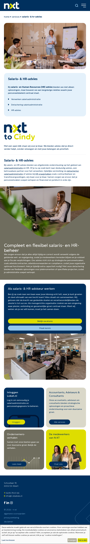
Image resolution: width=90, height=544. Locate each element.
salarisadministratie (13, 168)
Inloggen (16, 422)
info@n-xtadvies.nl (14, 496)
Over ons (58, 464)
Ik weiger (72, 540)
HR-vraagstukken (43, 174)
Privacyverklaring (11, 517)
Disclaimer (8, 521)
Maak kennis (45, 328)
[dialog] (45, 534)
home (6, 16)
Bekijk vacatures (45, 321)
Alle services (59, 422)
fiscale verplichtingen (20, 260)
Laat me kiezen (8, 540)
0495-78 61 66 (12, 493)
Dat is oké (82, 540)
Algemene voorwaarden (14, 513)
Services (16, 16)
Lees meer (16, 464)
